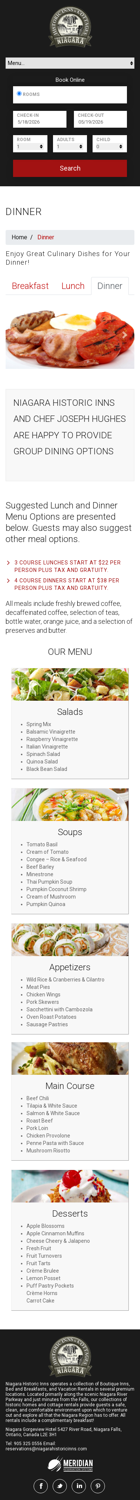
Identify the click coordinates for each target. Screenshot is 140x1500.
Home (19, 237)
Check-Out (91, 115)
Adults (65, 139)
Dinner (109, 286)
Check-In (28, 115)
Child (103, 139)
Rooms (31, 94)
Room (24, 139)
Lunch (73, 286)
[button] (15, 335)
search (70, 168)
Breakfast (30, 286)
